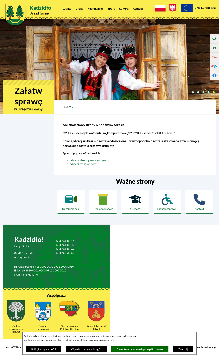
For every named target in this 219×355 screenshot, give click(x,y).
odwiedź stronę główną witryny (88, 160)
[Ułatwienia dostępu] (214, 48)
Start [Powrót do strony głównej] (65, 107)
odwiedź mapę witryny (83, 163)
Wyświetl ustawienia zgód (86, 349)
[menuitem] (67, 8)
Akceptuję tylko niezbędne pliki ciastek (140, 349)
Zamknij (183, 349)
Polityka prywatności (43, 349)
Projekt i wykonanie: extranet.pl (199, 347)
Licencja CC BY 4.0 (13, 347)
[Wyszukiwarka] (214, 38)
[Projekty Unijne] (198, 8)
